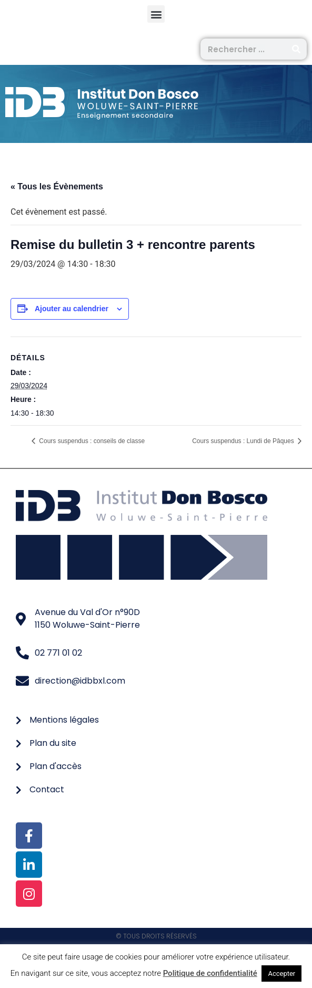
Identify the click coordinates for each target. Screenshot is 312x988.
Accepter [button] (281, 973)
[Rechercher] (296, 49)
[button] (156, 14)
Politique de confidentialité (210, 973)
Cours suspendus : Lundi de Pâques (244, 441)
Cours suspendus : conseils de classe (91, 441)
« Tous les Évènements (57, 186)
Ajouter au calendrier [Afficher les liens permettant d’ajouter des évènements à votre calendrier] (71, 308)
